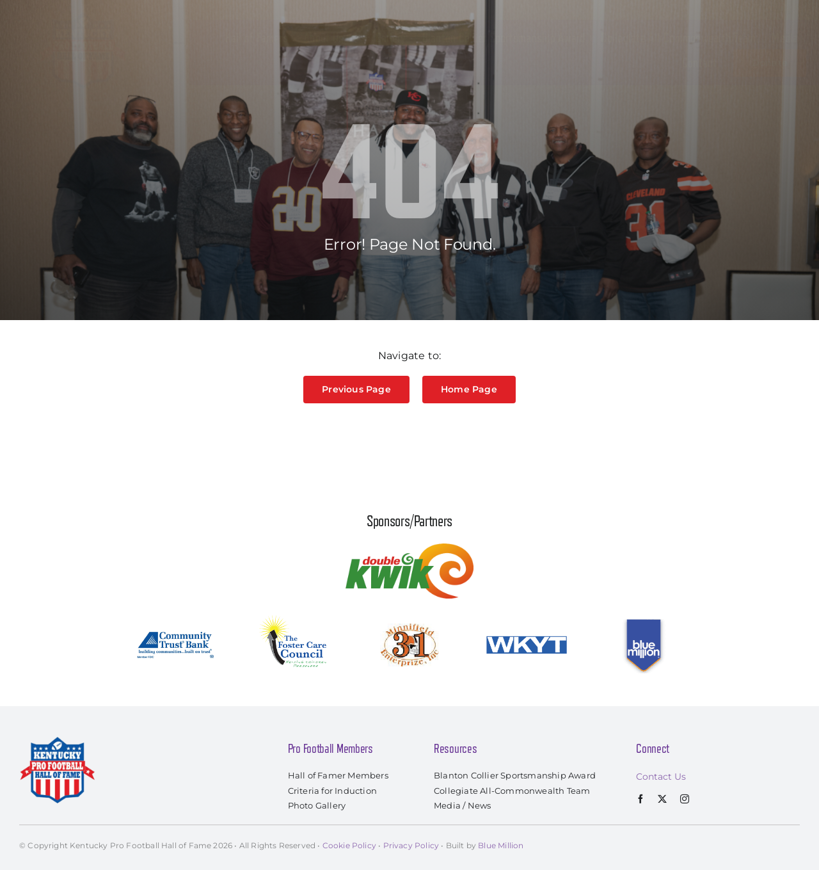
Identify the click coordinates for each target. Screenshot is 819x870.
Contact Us (661, 776)
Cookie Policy (349, 845)
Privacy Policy (411, 845)
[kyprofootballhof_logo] (83, 14)
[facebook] (640, 798)
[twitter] (662, 798)
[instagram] (684, 798)
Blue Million (500, 845)
